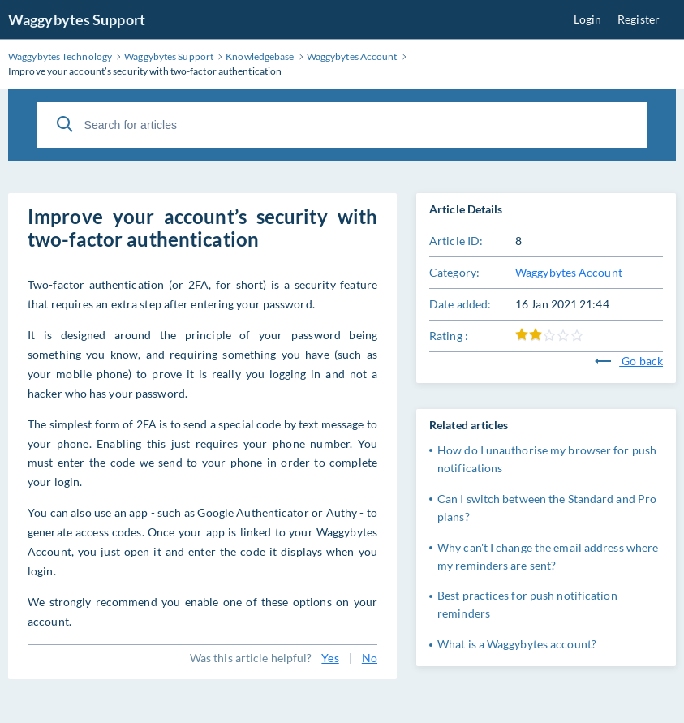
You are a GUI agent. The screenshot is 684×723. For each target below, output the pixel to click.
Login (588, 19)
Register (638, 19)
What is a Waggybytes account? (516, 644)
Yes (329, 658)
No (369, 658)
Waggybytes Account (568, 272)
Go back (629, 361)
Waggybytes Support (76, 19)
